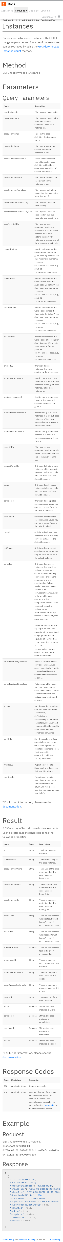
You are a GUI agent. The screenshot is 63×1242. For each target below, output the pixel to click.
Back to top (55, 1239)
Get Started (7, 10)
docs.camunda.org (26, 1239)
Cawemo (45, 10)
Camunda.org (49, 16)
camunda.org (8, 1239)
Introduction (49, 1105)
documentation (12, 806)
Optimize (34, 10)
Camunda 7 (21, 10)
